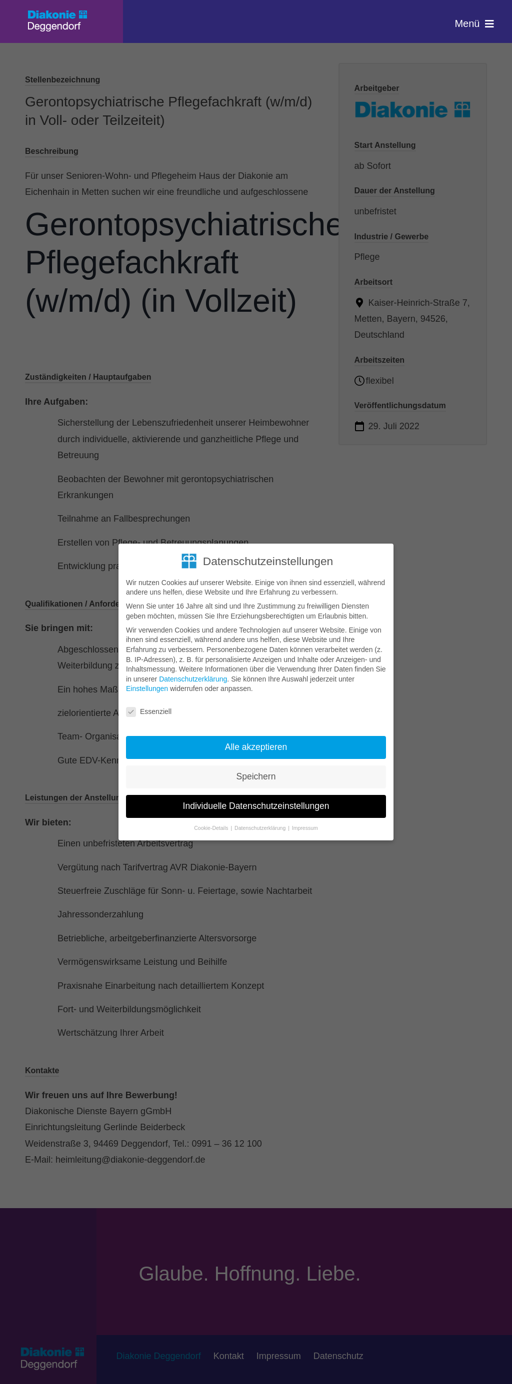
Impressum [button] (305, 828)
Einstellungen (147, 688)
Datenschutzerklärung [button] (260, 828)
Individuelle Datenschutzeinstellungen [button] (256, 806)
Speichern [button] (256, 776)
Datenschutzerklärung (193, 679)
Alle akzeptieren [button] (256, 747)
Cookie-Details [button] (212, 828)
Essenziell (149, 711)
